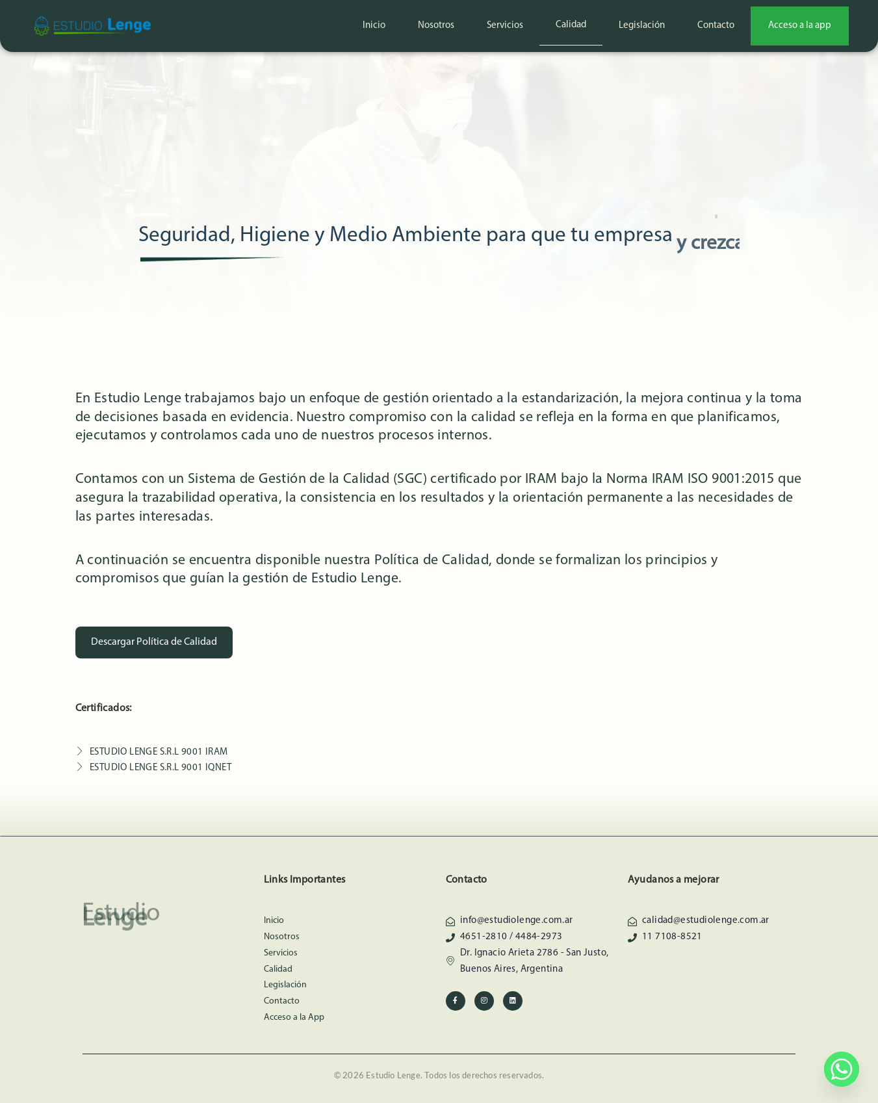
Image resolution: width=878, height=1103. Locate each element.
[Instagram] (484, 1001)
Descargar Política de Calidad (154, 642)
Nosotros (436, 26)
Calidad (571, 25)
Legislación (642, 26)
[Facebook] (455, 1001)
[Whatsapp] (841, 1069)
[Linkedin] (513, 1001)
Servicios (505, 26)
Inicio (374, 26)
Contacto (715, 26)
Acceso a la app (799, 26)
